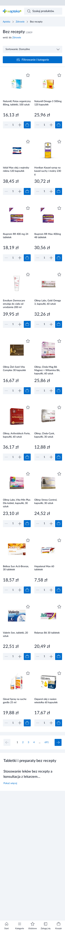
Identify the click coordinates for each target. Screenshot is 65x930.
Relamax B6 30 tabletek (47, 633)
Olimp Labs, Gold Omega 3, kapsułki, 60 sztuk (47, 302)
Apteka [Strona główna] (6, 22)
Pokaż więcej (10, 783)
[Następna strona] (58, 742)
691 (47, 742)
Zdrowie (20, 22)
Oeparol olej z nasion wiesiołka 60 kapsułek (46, 701)
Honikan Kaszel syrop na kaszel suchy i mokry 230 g (47, 171)
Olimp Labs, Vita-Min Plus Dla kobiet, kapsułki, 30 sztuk (16, 503)
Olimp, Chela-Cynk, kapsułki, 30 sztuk (44, 435)
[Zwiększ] (19, 124)
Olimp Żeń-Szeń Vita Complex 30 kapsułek (14, 369)
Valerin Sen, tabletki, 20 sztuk (15, 634)
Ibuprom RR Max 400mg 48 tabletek (47, 236)
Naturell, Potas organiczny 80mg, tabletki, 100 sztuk (17, 103)
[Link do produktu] (17, 100)
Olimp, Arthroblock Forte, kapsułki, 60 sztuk (16, 435)
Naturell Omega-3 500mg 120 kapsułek (48, 103)
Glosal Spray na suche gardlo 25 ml (14, 701)
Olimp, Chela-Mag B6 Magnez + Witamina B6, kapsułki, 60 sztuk (47, 370)
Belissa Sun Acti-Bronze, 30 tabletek (16, 568)
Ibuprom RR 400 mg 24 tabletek (15, 236)
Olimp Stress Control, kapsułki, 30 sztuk (45, 501)
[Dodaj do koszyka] (27, 124)
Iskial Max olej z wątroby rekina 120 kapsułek (16, 169)
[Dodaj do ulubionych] (28, 75)
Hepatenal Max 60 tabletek (44, 568)
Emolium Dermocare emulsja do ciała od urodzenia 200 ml (14, 303)
